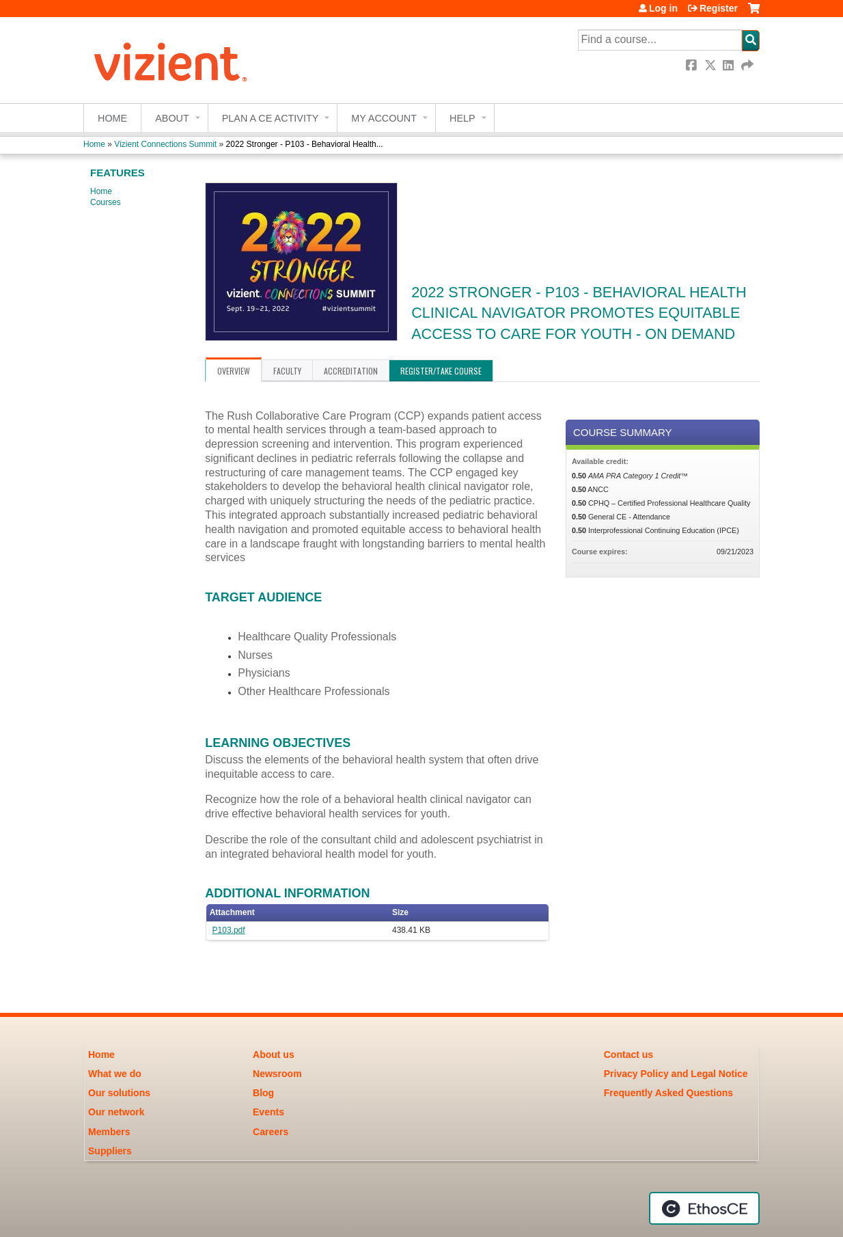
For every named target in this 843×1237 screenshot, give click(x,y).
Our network (116, 1111)
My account (384, 118)
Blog (263, 1092)
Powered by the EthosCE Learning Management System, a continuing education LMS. (704, 1208)
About (172, 118)
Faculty (287, 371)
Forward (748, 65)
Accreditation (351, 371)
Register (719, 8)
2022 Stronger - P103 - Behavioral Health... (304, 144)
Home (112, 118)
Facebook (693, 65)
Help (462, 118)
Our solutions (119, 1092)
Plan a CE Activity (270, 118)
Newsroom (277, 1073)
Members (109, 1131)
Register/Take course (441, 371)
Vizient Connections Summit (165, 144)
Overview (233, 371)
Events (268, 1111)
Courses (105, 202)
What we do (114, 1073)
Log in (663, 8)
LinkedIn (729, 65)
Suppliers (110, 1150)
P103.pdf (228, 930)
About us (273, 1054)
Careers (270, 1131)
